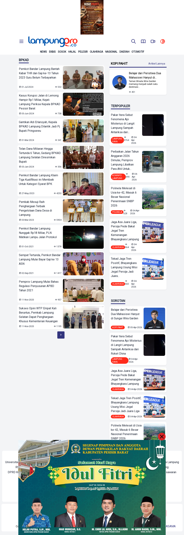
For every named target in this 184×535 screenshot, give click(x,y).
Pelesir (83, 51)
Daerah (124, 51)
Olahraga (96, 51)
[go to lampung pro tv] (153, 41)
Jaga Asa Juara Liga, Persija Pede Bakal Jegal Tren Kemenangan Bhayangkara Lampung (125, 230)
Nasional (111, 51)
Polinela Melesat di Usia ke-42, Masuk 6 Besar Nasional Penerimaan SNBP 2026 (124, 197)
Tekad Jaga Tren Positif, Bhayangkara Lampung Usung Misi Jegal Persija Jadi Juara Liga (126, 404)
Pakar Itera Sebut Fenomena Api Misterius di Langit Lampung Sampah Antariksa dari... (122, 123)
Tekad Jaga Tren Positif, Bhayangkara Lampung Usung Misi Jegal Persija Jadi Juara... (124, 267)
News (43, 51)
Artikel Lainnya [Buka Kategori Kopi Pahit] (156, 63)
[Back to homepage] (52, 42)
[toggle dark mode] (162, 41)
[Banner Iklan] (92, 17)
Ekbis (52, 51)
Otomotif (138, 51)
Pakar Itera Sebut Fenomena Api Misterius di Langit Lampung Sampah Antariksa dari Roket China (126, 345)
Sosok (62, 51)
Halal (72, 51)
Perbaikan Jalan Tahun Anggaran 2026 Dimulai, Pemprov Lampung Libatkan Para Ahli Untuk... (125, 160)
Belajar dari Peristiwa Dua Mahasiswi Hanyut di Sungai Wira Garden (125, 314)
